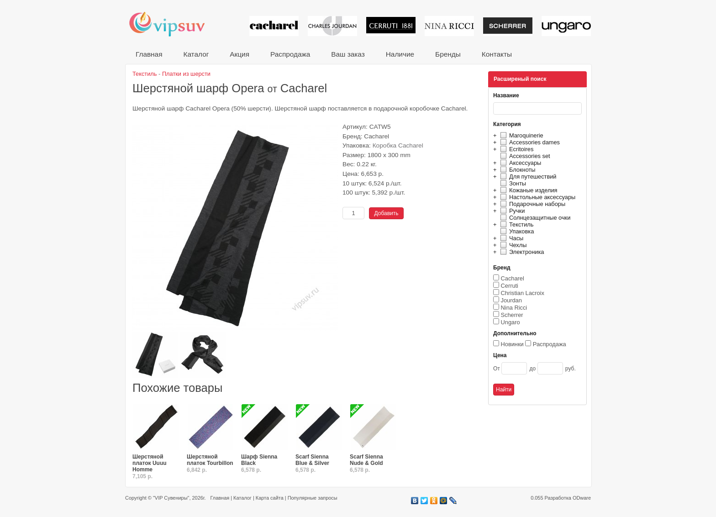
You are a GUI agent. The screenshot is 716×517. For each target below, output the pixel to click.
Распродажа (290, 54)
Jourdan (511, 300)
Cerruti (509, 285)
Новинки (512, 344)
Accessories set (524, 156)
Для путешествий (527, 176)
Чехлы (512, 245)
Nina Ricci (514, 307)
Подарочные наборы (531, 203)
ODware (582, 498)
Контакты (497, 54)
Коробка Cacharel (398, 145)
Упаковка (516, 231)
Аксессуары (519, 162)
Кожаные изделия (527, 190)
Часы (510, 238)
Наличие (400, 54)
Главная (149, 54)
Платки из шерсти (186, 73)
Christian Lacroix (522, 293)
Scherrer (512, 314)
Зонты (512, 183)
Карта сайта (270, 498)
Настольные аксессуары (536, 197)
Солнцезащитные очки (534, 217)
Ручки (511, 210)
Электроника (521, 251)
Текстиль (516, 224)
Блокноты (517, 169)
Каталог (196, 54)
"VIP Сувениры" (171, 498)
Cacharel (512, 278)
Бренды (448, 54)
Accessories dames (529, 142)
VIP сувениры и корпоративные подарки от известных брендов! (173, 24)
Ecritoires (515, 149)
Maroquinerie (520, 135)
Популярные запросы (312, 498)
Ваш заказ (347, 54)
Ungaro (510, 322)
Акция (239, 54)
